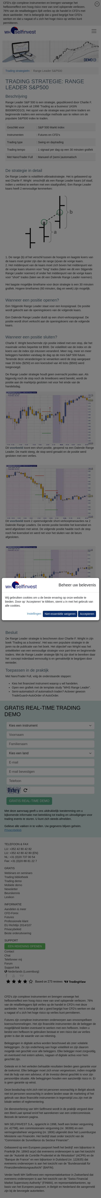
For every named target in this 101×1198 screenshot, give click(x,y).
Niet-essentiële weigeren (60, 613)
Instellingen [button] (34, 613)
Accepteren (87, 613)
